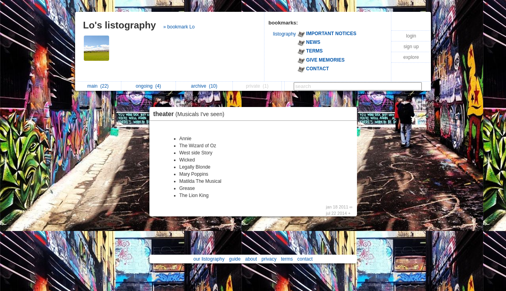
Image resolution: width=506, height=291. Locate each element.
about (251, 259)
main (98, 86)
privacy (268, 259)
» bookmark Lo (178, 27)
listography (284, 34)
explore (411, 57)
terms (287, 259)
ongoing (148, 86)
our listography (209, 259)
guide (234, 259)
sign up (411, 46)
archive (204, 86)
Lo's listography (119, 25)
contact (305, 259)
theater (190, 114)
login (411, 36)
